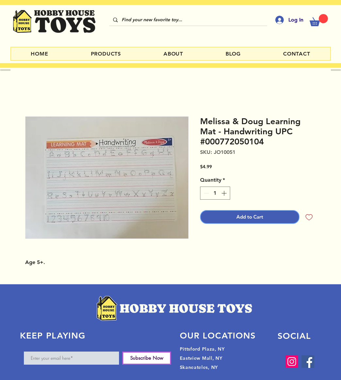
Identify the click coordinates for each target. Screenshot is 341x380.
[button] (319, 20)
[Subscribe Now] (146, 358)
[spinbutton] (215, 193)
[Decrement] (205, 193)
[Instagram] (291, 361)
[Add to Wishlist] (309, 217)
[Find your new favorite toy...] (187, 20)
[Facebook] (307, 361)
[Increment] (224, 193)
